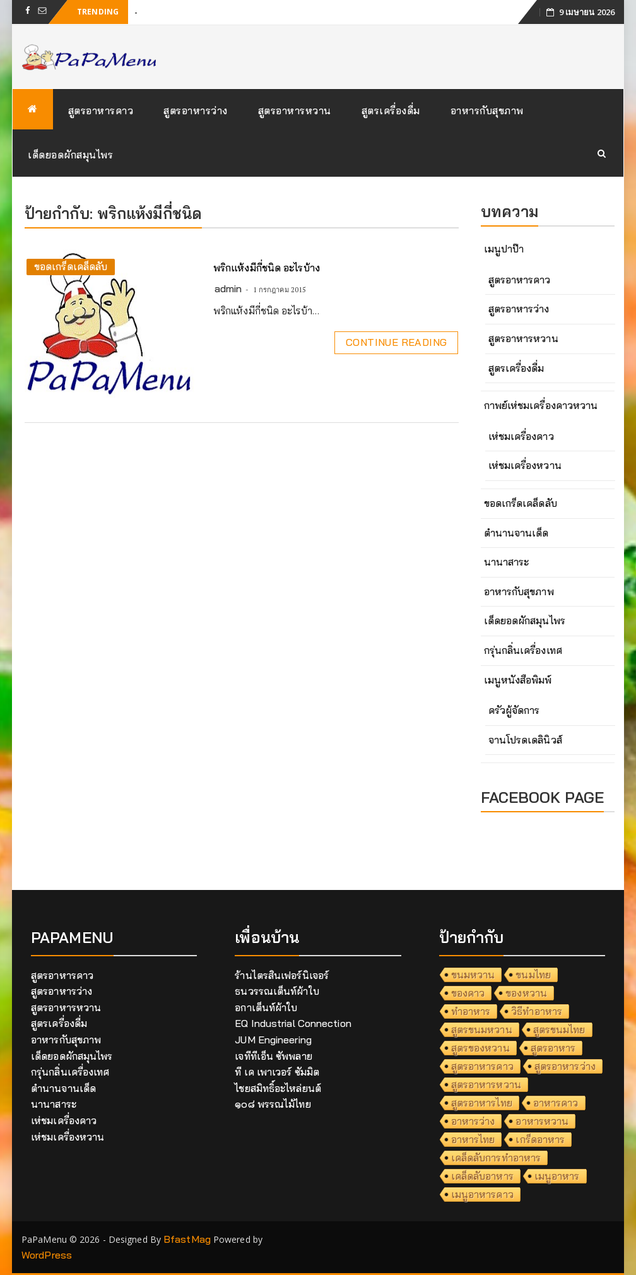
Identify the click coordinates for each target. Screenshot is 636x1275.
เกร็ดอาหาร (540, 1139)
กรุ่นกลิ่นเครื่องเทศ (523, 650)
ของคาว (468, 993)
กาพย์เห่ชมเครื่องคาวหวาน (541, 405)
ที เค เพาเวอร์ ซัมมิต (277, 1071)
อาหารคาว (556, 1102)
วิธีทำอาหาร (536, 1011)
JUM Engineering (273, 1039)
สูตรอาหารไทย (481, 1102)
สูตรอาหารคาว (101, 110)
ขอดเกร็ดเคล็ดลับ (70, 266)
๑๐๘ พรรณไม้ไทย (272, 1104)
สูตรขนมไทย (559, 1029)
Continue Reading (396, 342)
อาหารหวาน (541, 1121)
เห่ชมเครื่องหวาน (525, 465)
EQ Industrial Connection (293, 1023)
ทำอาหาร (471, 1011)
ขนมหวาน (473, 974)
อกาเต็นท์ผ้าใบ (266, 1007)
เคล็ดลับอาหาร (482, 1176)
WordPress (46, 1254)
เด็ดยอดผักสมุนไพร (70, 154)
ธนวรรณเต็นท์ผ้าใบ (277, 991)
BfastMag (187, 1239)
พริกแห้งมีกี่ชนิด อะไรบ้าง (266, 267)
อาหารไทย (473, 1139)
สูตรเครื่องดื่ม (391, 110)
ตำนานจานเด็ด (516, 532)
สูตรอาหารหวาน (294, 110)
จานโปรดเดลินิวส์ (525, 739)
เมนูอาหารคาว (482, 1194)
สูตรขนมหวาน (481, 1029)
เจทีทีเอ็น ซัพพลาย (273, 1056)
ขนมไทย (533, 974)
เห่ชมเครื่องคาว (521, 436)
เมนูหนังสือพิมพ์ (518, 679)
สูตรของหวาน (480, 1047)
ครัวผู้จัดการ (514, 710)
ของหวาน (526, 993)
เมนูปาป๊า (504, 248)
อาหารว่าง (473, 1121)
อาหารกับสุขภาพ (487, 110)
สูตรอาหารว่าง (195, 110)
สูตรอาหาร (553, 1047)
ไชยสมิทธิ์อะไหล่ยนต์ (278, 1088)
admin (228, 288)
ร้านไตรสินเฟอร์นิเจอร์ (282, 975)
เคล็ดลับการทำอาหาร (496, 1157)
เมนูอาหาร (557, 1176)
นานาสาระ (506, 561)
